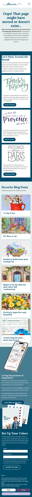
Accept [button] (23, 490)
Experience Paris (10, 174)
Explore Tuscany (10, 104)
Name (5, 448)
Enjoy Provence (9, 139)
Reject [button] (8, 490)
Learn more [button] (16, 493)
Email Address (7, 454)
